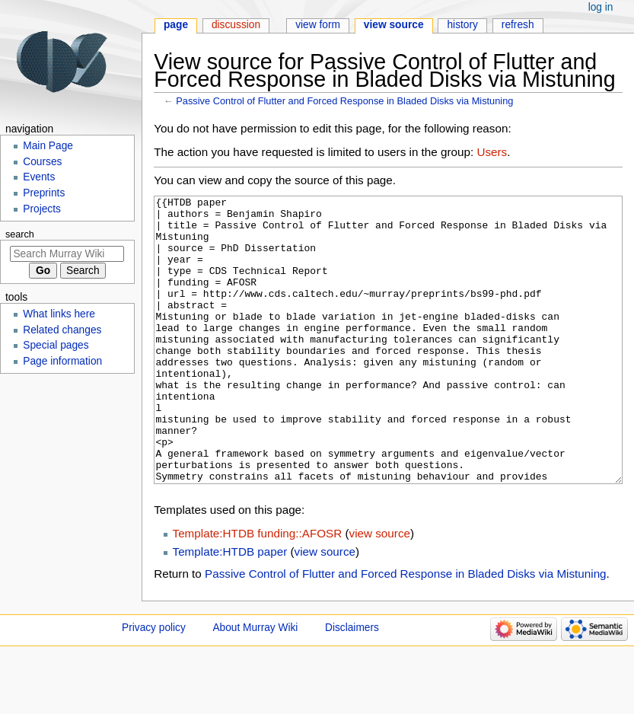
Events (39, 177)
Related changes (62, 330)
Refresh (518, 24)
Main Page (48, 145)
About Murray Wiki (255, 684)
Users (491, 151)
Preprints (44, 193)
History (462, 24)
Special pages (55, 345)
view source (379, 590)
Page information (62, 361)
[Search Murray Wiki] (67, 254)
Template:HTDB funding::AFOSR (257, 590)
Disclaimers (352, 684)
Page (176, 24)
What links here (59, 314)
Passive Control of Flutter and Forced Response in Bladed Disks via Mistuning (344, 101)
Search (19, 234)
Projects (42, 209)
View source (394, 24)
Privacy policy (154, 684)
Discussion (236, 24)
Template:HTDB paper (230, 608)
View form (317, 24)
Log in (600, 7)
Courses (42, 161)
